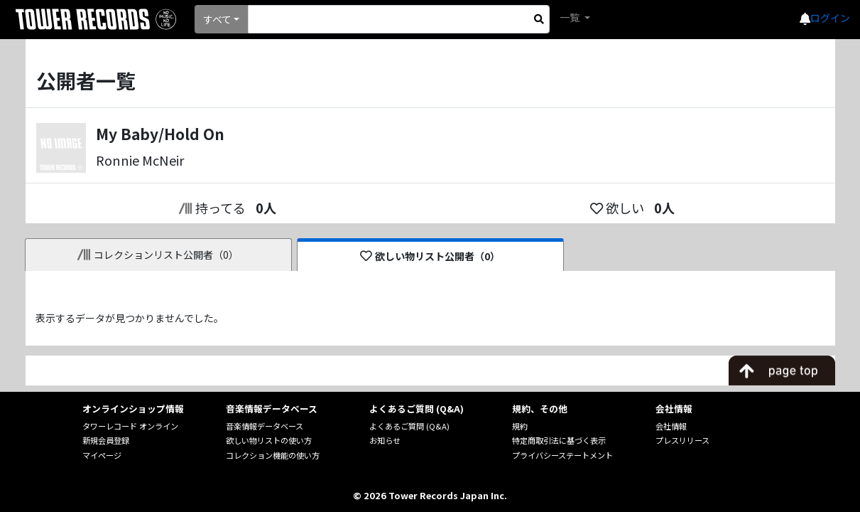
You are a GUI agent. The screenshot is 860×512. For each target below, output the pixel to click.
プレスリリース (682, 440)
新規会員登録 (105, 440)
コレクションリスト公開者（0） (158, 254)
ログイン (830, 18)
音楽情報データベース (264, 426)
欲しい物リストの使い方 (269, 440)
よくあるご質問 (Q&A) (409, 426)
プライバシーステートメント (562, 455)
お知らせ (385, 440)
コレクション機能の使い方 (273, 455)
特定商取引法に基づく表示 (559, 440)
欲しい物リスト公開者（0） (430, 256)
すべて (217, 19)
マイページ (101, 455)
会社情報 (671, 426)
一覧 (571, 17)
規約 (520, 426)
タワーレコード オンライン (130, 426)
